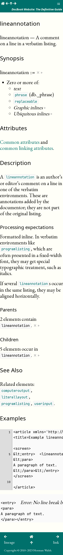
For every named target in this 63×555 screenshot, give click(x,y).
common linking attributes (26, 148)
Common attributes (19, 142)
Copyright (10, 550)
